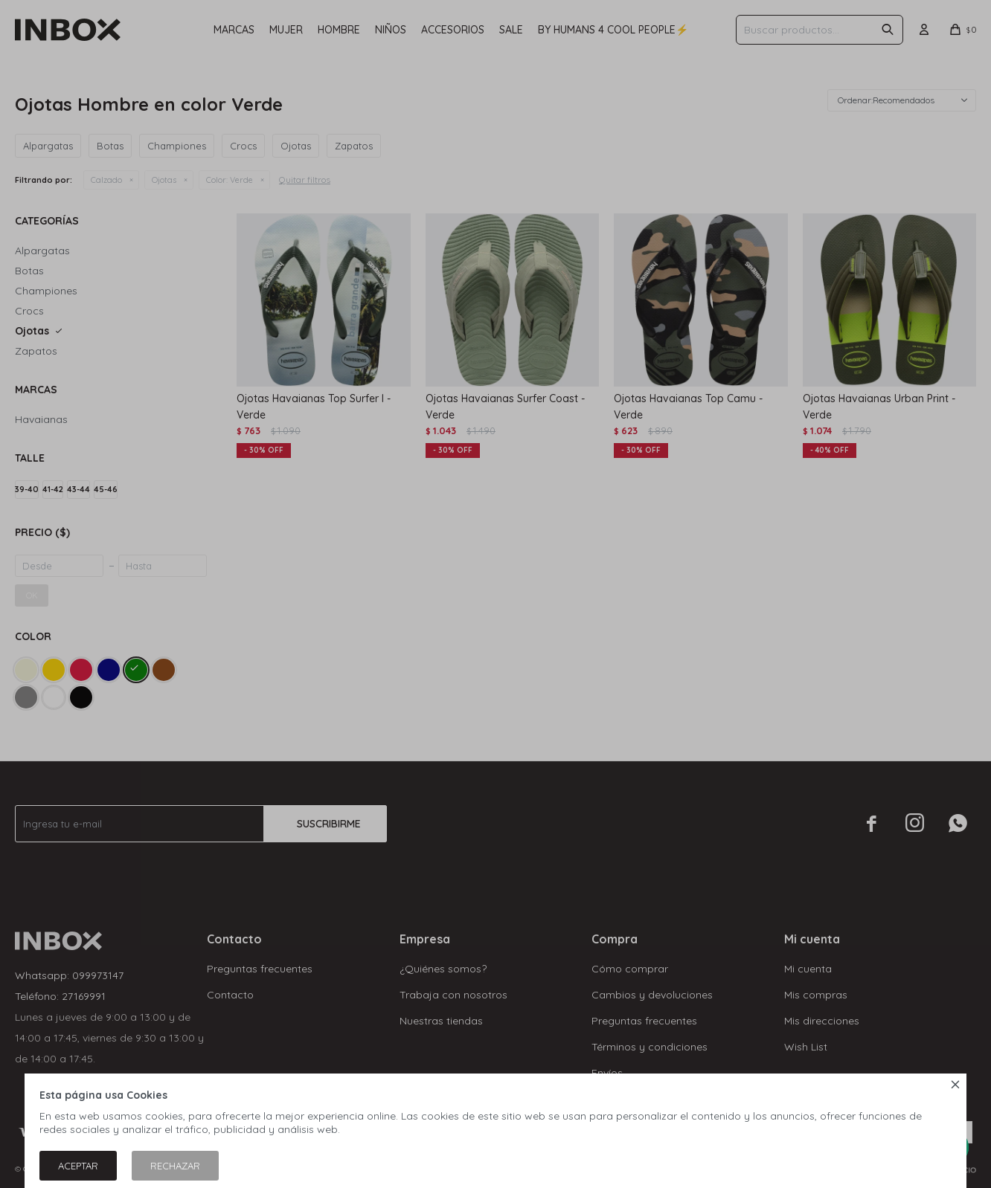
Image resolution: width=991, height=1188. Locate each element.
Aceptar (78, 1166)
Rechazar (175, 1166)
